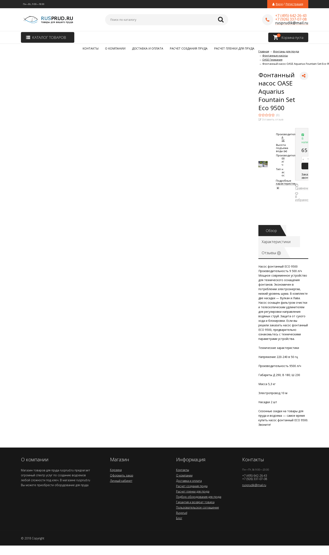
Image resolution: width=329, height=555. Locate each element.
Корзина (116, 470)
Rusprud (181, 513)
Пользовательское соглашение (197, 507)
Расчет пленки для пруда (234, 48)
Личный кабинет (121, 481)
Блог (179, 518)
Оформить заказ (121, 475)
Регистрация (294, 4)
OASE (283, 137)
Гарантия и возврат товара (195, 502)
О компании (115, 48)
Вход (279, 4)
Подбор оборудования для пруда (198, 497)
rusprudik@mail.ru (291, 23)
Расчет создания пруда (188, 48)
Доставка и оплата (147, 48)
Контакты (91, 48)
